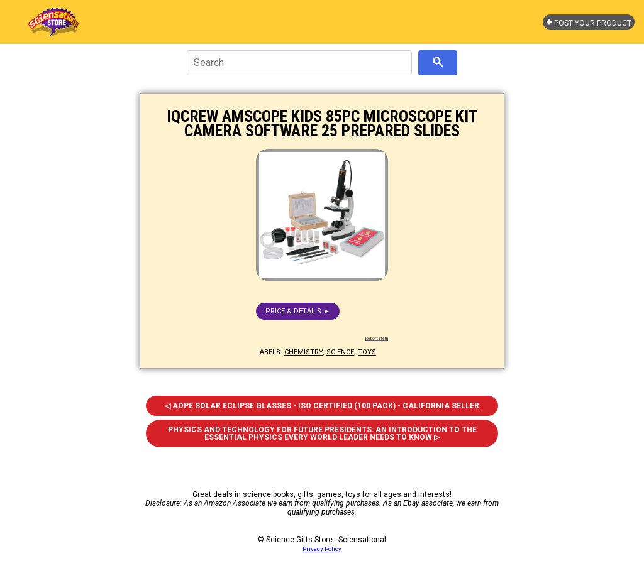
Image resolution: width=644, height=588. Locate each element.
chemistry (303, 352)
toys (367, 352)
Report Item (376, 338)
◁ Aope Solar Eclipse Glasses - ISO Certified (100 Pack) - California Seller (322, 405)
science (340, 352)
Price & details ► (297, 311)
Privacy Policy (322, 548)
